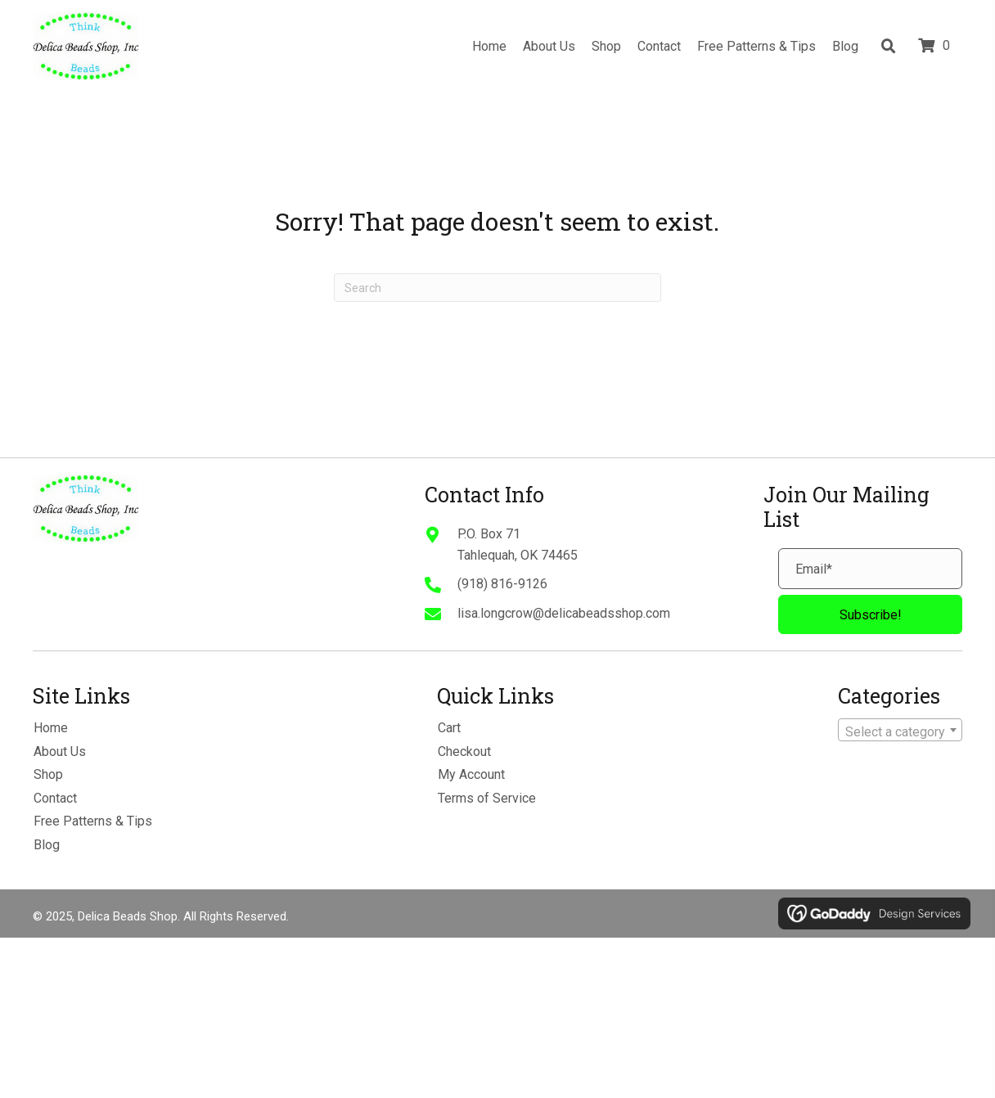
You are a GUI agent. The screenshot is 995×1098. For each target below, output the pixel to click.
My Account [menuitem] (471, 774)
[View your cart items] (936, 46)
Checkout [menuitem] (464, 751)
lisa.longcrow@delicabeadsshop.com (563, 613)
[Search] (497, 287)
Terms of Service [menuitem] (487, 798)
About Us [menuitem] (60, 751)
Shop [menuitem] (48, 774)
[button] (870, 614)
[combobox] (900, 729)
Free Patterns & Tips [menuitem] (93, 821)
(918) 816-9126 (502, 584)
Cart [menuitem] (449, 728)
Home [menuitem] (51, 728)
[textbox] (900, 732)
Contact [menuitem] (55, 798)
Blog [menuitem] (47, 845)
